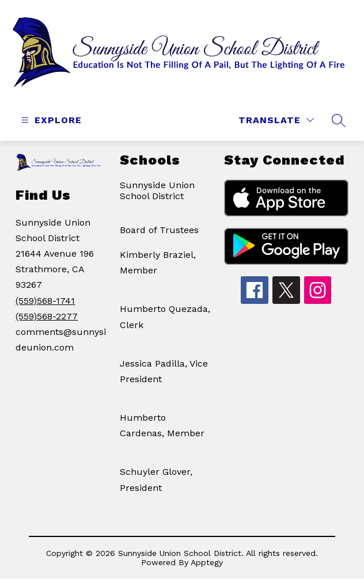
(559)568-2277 (47, 316)
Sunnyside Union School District (157, 190)
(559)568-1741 (45, 300)
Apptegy (207, 562)
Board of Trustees (159, 229)
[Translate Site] (276, 120)
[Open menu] (50, 120)
